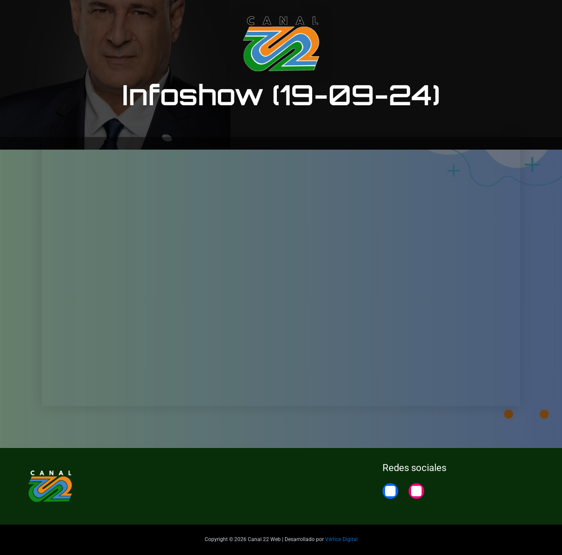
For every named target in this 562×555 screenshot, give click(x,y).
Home (526, 14)
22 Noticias (485, 14)
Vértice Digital (341, 539)
